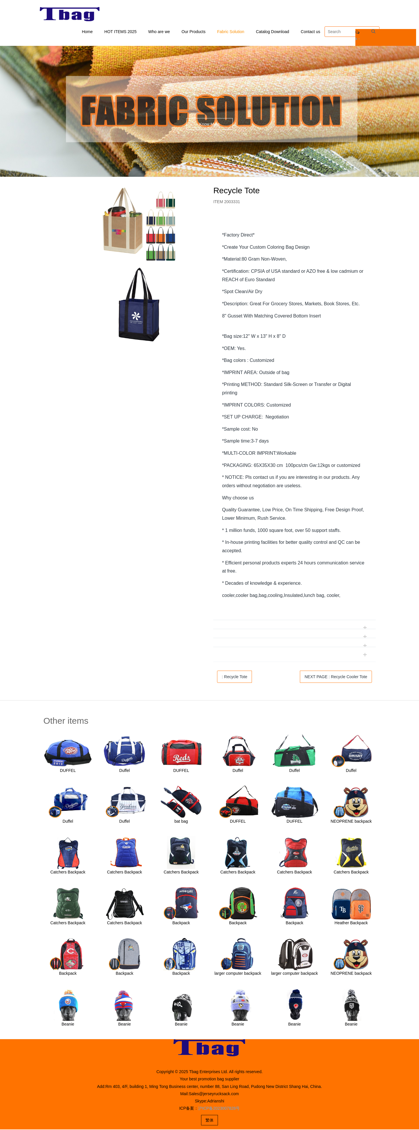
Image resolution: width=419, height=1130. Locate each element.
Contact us (310, 32)
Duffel (124, 771)
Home (87, 32)
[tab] (294, 223)
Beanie (68, 1024)
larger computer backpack (237, 974)
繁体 (209, 1120)
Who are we (159, 32)
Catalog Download (272, 32)
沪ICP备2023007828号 (219, 1108)
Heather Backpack (351, 923)
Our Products (193, 32)
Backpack (181, 923)
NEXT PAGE (336, 677)
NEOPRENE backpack (351, 821)
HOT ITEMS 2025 (120, 32)
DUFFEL (68, 771)
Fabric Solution (230, 32)
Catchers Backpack (67, 872)
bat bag (181, 821)
